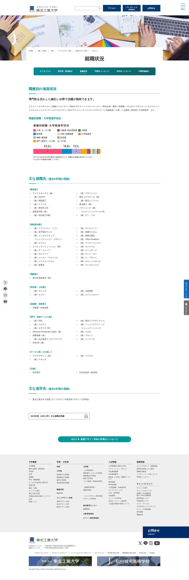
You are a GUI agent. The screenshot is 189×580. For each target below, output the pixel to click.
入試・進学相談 (114, 493)
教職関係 (86, 509)
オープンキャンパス (116, 490)
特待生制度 (112, 484)
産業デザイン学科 (81, 51)
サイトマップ (99, 553)
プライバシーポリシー (60, 553)
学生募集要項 (113, 474)
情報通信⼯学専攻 (89, 476)
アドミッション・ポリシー (118, 469)
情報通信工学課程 (63, 477)
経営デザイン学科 (63, 507)
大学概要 (33, 462)
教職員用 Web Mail (129, 553)
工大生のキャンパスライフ (146, 506)
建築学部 (60, 489)
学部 (52, 51)
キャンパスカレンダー (144, 491)
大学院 (85, 467)
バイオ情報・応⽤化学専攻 (92, 481)
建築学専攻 (87, 490)
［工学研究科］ (88, 470)
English (152, 553)
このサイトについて (41, 553)
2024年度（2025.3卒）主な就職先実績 (47, 416)
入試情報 (112, 462)
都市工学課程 (61, 480)
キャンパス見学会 (115, 498)
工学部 (59, 471)
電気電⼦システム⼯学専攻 (92, 473)
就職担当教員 (141, 471)
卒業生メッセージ (143, 477)
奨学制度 (140, 512)
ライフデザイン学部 (64, 51)
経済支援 (112, 482)
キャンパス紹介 (142, 488)
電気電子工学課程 (63, 474)
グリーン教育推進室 (91, 518)
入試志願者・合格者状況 (117, 487)
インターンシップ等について (147, 474)
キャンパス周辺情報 (144, 509)
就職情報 (141, 462)
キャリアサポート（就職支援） (148, 466)
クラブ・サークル (143, 504)
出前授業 (112, 495)
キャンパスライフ (145, 484)
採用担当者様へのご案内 (145, 469)
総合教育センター (90, 505)
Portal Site (142, 553)
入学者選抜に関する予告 (117, 466)
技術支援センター (143, 498)
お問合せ (151, 8)
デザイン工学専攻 (89, 499)
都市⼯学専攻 (88, 478)
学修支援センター (143, 501)
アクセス (112, 8)
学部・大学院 (42, 51)
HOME (31, 51)
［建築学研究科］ (89, 487)
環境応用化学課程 (63, 483)
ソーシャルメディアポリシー (81, 553)
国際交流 (140, 515)
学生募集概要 (113, 471)
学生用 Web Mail (113, 553)
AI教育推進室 (88, 514)
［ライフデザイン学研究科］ (93, 496)
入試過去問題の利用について (119, 504)
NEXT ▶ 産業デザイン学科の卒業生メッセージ (94, 439)
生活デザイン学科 (63, 504)
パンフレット (132, 8)
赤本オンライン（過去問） (118, 501)
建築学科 (60, 493)
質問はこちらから (186, 308)
